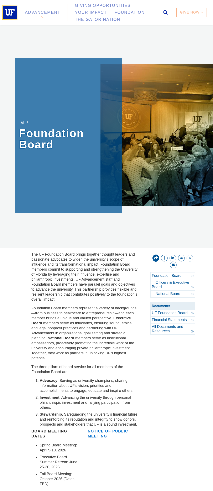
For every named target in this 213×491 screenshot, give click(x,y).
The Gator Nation (123, 13)
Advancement (42, 11)
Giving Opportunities (95, 9)
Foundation (84, 13)
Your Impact (138, 9)
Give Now (192, 11)
